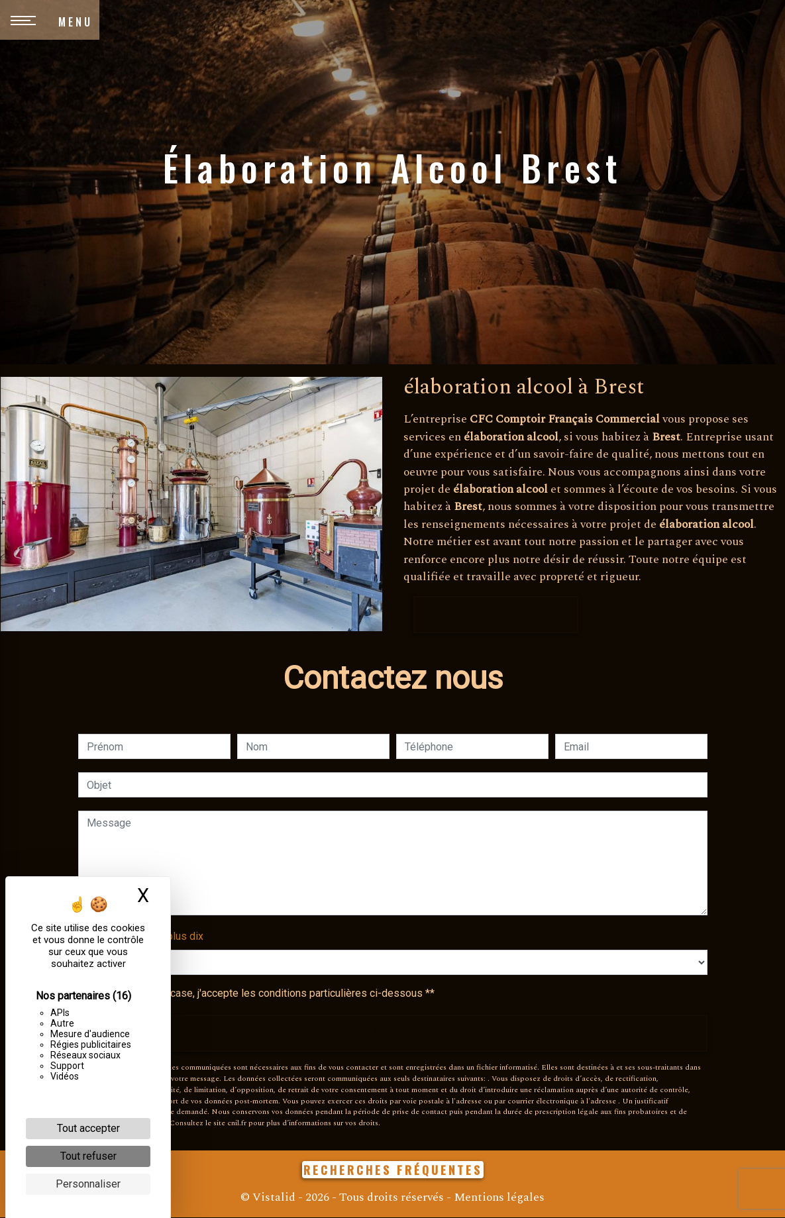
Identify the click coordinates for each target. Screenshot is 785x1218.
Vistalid (273, 1198)
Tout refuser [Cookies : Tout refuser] (88, 1156)
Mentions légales (498, 1198)
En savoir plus (495, 614)
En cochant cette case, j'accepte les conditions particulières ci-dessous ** (263, 994)
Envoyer (393, 1034)
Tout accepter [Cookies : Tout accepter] (88, 1128)
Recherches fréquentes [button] (392, 1170)
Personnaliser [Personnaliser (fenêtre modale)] (88, 1184)
